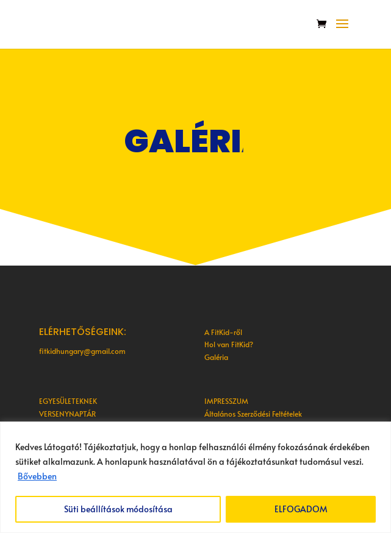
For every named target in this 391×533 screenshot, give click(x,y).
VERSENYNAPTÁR (67, 413)
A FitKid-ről (223, 332)
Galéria (216, 357)
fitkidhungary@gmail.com (82, 351)
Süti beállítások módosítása (118, 509)
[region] (195, 477)
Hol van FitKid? (228, 344)
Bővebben (37, 476)
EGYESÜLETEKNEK (68, 401)
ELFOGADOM (301, 509)
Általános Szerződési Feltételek (253, 413)
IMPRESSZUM (226, 401)
